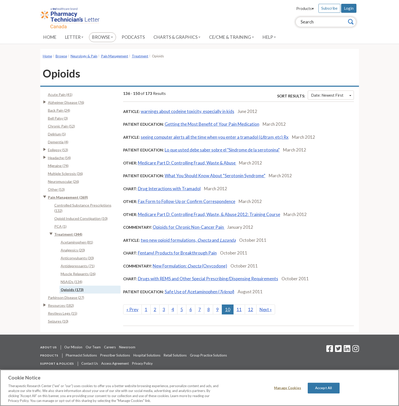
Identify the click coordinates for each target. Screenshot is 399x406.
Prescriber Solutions (115, 355)
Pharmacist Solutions (81, 355)
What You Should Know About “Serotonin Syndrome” (215, 175)
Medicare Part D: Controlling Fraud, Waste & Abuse (187, 163)
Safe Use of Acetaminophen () (199, 291)
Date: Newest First (331, 95)
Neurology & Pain (84, 56)
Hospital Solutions (146, 355)
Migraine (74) (58, 165)
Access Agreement (115, 363)
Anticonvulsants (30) (77, 258)
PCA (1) (60, 226)
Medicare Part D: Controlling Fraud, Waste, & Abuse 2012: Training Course (209, 214)
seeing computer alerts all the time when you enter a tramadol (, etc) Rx (215, 137)
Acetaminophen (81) (77, 242)
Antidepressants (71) (78, 266)
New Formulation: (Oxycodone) (190, 266)
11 (239, 309)
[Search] (350, 22)
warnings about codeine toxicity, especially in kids (187, 111)
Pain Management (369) (68, 197)
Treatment (140, 56)
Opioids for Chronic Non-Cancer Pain (189, 227)
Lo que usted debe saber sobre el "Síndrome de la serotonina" (222, 150)
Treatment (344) (68, 234)
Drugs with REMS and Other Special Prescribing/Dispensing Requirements (208, 278)
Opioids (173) (72, 289)
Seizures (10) (58, 321)
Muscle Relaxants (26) (78, 274)
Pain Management (114, 56)
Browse (102, 37)
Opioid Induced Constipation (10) (81, 218)
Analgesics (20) (73, 250)
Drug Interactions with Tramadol (169, 188)
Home (49, 37)
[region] (199, 388)
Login (349, 8)
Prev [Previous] (132, 309)
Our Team (93, 347)
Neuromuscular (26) (63, 181)
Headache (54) (59, 158)
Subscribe (329, 8)
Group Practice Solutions (208, 355)
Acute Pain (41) (60, 94)
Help (269, 37)
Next (266, 309)
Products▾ (305, 8)
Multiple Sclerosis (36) (65, 173)
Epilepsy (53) (58, 150)
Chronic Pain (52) (61, 126)
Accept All (323, 388)
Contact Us (89, 363)
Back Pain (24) (59, 110)
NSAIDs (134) (71, 282)
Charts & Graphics (176, 37)
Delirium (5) (57, 134)
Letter (74, 37)
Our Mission (73, 347)
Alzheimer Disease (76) (66, 102)
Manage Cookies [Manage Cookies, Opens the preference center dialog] (287, 388)
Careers (110, 347)
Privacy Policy (142, 363)
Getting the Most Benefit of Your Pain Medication (212, 124)
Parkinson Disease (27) (66, 297)
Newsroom (127, 347)
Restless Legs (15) (62, 313)
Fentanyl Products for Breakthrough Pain (177, 253)
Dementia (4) (58, 142)
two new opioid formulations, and (188, 240)
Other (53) (56, 189)
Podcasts (133, 37)
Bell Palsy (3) (58, 118)
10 (227, 309)
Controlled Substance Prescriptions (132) (82, 208)
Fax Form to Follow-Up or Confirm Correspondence (186, 201)
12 (250, 309)
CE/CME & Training (231, 37)
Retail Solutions (175, 355)
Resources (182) (61, 305)
